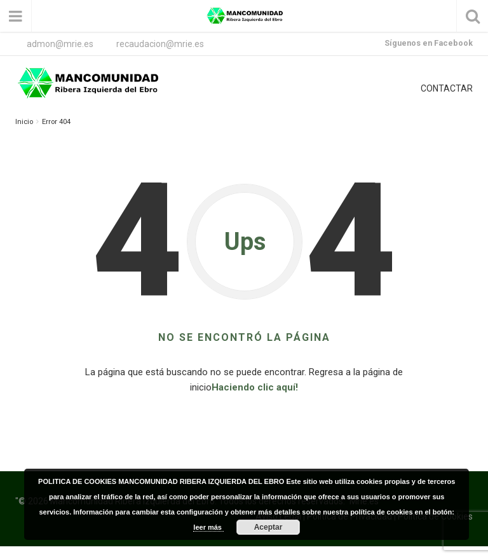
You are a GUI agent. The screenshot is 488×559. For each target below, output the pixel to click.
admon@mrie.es (60, 44)
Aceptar (268, 527)
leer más (208, 527)
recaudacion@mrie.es (160, 44)
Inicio (24, 122)
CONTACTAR (447, 88)
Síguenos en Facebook (428, 43)
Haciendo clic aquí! (255, 387)
